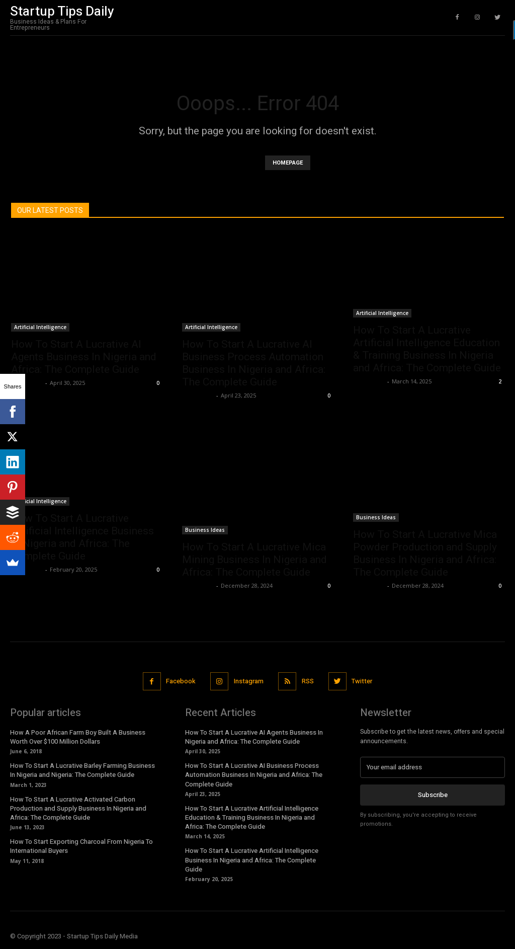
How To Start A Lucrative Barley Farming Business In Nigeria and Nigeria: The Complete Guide (82, 770)
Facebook (180, 681)
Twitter (362, 681)
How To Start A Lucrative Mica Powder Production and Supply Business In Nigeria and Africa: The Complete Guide (425, 553)
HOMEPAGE (288, 163)
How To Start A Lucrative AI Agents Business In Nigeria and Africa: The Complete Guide (83, 356)
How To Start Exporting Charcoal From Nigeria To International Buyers (81, 846)
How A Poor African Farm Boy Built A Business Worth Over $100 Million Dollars (77, 736)
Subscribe (433, 794)
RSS (308, 681)
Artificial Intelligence (40, 327)
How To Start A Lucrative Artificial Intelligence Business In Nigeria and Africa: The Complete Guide (82, 537)
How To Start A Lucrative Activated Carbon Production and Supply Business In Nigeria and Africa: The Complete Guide (78, 808)
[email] (432, 766)
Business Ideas (205, 529)
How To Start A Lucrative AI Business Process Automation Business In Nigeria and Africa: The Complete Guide (253, 363)
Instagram (249, 681)
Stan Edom (27, 382)
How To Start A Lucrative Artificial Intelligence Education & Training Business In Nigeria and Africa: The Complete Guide (427, 349)
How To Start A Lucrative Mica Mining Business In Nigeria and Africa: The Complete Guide (254, 559)
